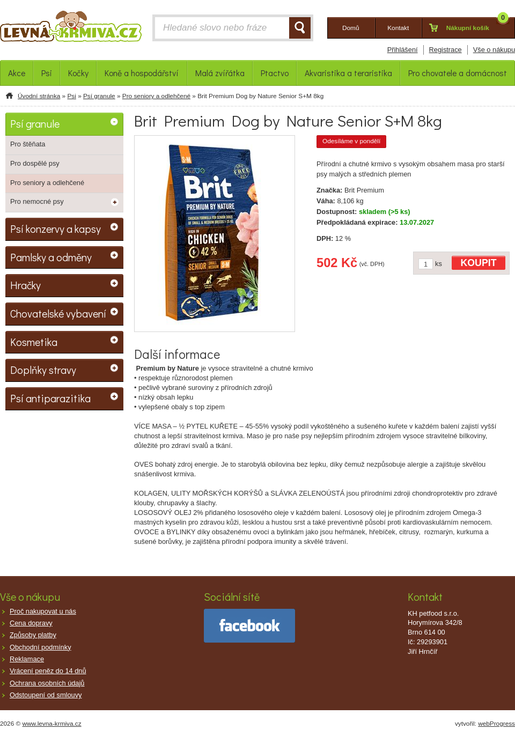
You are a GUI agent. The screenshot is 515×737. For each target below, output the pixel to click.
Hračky (25, 285)
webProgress (496, 723)
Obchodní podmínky (40, 647)
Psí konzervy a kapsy (55, 228)
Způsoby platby (33, 635)
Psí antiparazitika (50, 398)
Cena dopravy (31, 623)
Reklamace (27, 659)
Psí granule (99, 96)
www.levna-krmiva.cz (52, 723)
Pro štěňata (27, 144)
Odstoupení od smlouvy (46, 695)
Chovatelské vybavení (58, 313)
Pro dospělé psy (35, 163)
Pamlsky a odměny (51, 257)
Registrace (445, 50)
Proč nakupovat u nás (43, 611)
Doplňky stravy (43, 370)
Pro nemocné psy (37, 201)
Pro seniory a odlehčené (156, 96)
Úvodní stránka (39, 96)
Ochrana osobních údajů (47, 683)
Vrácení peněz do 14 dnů (48, 671)
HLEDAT (300, 28)
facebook (249, 626)
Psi (71, 96)
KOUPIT (479, 262)
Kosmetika (33, 342)
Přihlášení (402, 50)
